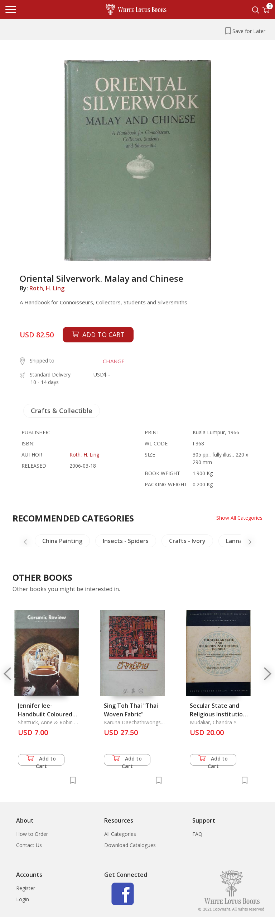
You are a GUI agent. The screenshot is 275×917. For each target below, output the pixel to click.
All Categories (120, 834)
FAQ (197, 834)
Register (25, 888)
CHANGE (114, 361)
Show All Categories (239, 517)
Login (22, 899)
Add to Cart (41, 760)
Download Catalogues (130, 845)
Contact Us (29, 845)
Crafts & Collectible (61, 410)
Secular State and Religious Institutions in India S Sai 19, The (219, 714)
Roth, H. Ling (46, 288)
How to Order (32, 834)
